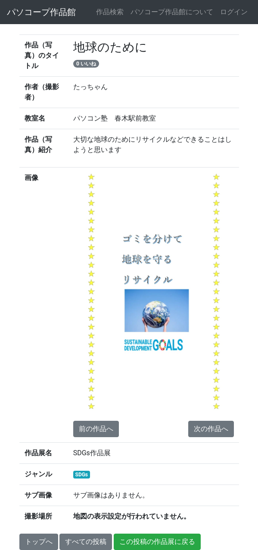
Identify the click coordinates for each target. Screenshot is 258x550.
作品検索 (110, 12)
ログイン (234, 12)
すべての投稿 (85, 542)
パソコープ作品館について (172, 12)
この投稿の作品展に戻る (157, 542)
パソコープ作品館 (41, 12)
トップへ (39, 542)
